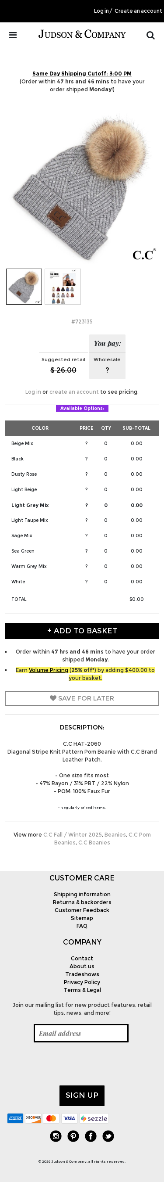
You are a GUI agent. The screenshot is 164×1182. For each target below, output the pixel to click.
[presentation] (73, 1064)
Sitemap (82, 918)
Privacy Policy (82, 982)
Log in (101, 11)
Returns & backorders (82, 902)
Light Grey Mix (30, 505)
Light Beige (24, 489)
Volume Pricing (48, 670)
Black (17, 459)
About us (82, 966)
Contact (82, 958)
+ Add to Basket (82, 630)
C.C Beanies (94, 842)
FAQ (82, 926)
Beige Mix (22, 443)
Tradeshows (82, 974)
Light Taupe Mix (29, 520)
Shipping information (82, 894)
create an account (74, 391)
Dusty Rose (24, 474)
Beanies (115, 834)
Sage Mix (21, 536)
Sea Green (23, 551)
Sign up (82, 1095)
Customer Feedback (82, 910)
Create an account (138, 11)
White (18, 582)
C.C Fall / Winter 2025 (72, 834)
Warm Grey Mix (29, 566)
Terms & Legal (82, 990)
